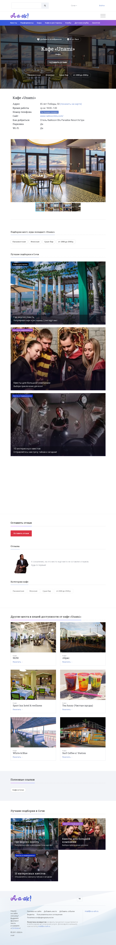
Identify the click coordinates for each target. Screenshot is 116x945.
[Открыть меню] (103, 16)
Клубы (68, 23)
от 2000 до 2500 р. (81, 75)
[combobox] (26, 5)
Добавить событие (67, 911)
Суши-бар (63, 75)
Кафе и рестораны (53, 23)
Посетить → (18, 662)
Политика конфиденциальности (40, 917)
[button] (103, 141)
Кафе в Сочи (18, 790)
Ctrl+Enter (15, 928)
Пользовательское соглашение (49, 914)
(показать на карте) (71, 103)
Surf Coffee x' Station (74, 753)
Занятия (96, 23)
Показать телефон (49, 112)
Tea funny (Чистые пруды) (77, 705)
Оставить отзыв (58, 62)
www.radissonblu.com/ (51, 115)
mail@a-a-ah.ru (44, 926)
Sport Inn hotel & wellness (27, 705)
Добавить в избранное (49, 39)
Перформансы (27, 23)
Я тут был (73, 39)
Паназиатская (34, 75)
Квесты (13, 23)
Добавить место (50, 911)
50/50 (16, 657)
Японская (50, 75)
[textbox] (26, 4)
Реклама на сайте (34, 911)
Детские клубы (82, 23)
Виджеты (30, 914)
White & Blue (20, 753)
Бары (39, 23)
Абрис (65, 657)
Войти (102, 5)
